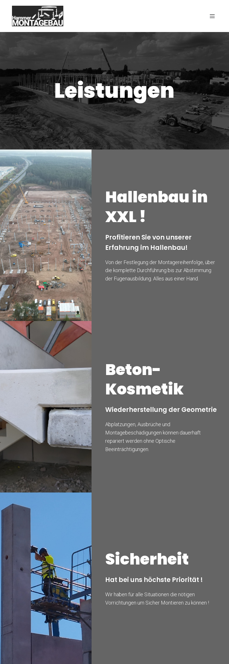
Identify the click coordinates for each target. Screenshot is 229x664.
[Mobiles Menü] (212, 16)
